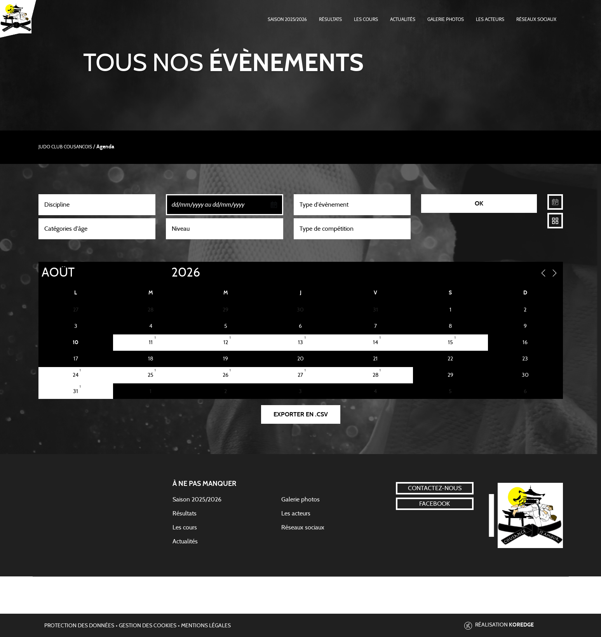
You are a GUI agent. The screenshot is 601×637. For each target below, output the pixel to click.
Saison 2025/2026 (287, 19)
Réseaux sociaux (302, 527)
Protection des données (79, 625)
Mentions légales (206, 625)
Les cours (366, 19)
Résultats (330, 19)
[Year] (165, 272)
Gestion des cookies (147, 625)
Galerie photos (445, 19)
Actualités (402, 19)
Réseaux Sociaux (536, 19)
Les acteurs (490, 19)
